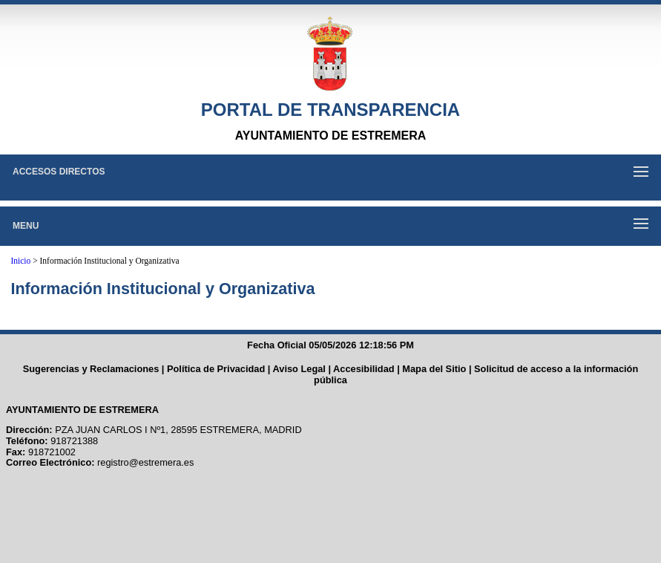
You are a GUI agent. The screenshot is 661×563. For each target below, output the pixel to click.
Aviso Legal (299, 368)
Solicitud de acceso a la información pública (476, 374)
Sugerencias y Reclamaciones (91, 368)
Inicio (20, 260)
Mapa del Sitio (434, 368)
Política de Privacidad (216, 368)
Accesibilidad (364, 368)
